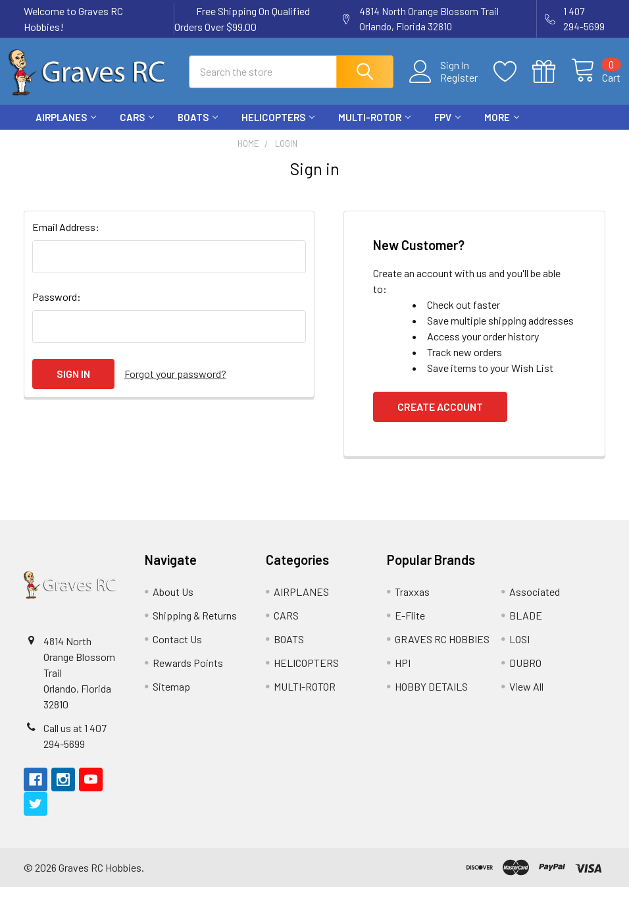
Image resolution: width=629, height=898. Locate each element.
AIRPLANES (66, 128)
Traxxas (412, 602)
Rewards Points (188, 674)
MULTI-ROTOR (374, 128)
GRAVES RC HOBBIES (442, 650)
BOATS (198, 128)
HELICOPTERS (277, 128)
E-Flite (410, 626)
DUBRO (525, 674)
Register (444, 85)
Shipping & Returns (195, 626)
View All (526, 697)
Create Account (440, 417)
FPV (447, 128)
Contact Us (177, 650)
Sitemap (171, 697)
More (501, 128)
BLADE (525, 626)
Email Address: (65, 238)
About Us (173, 602)
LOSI (519, 650)
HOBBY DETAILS (431, 697)
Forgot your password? (175, 385)
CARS (137, 128)
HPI (403, 674)
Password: (56, 308)
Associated (534, 602)
